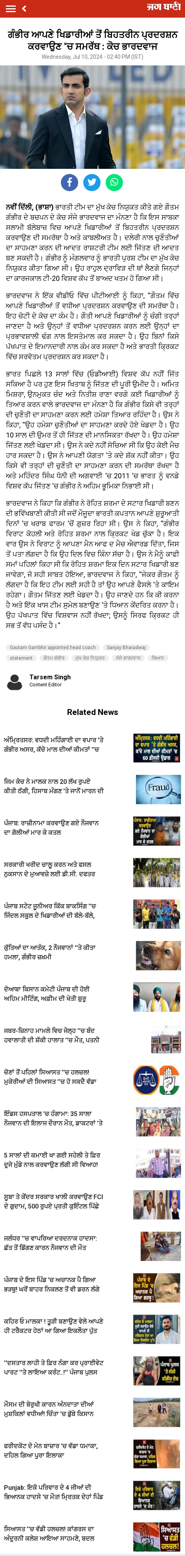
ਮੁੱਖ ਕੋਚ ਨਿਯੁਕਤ (90, 658)
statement (21, 658)
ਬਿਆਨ (158, 658)
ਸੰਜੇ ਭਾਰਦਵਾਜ (128, 658)
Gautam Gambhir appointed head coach (53, 647)
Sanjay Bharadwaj (126, 647)
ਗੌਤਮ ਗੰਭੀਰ (54, 658)
